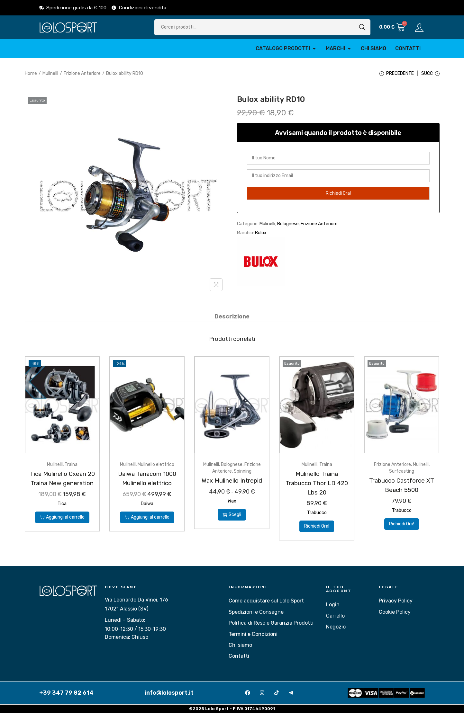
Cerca (362, 27)
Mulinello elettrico (156, 465)
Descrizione (232, 317)
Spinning (242, 472)
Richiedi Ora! (316, 526)
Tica (62, 513)
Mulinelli (50, 73)
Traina (71, 465)
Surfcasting (401, 472)
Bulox (261, 233)
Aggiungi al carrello (62, 526)
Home (31, 73)
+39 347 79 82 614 (66, 693)
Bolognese (288, 224)
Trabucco (317, 513)
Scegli (232, 515)
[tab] (232, 317)
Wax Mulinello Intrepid (232, 481)
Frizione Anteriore (82, 73)
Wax (232, 501)
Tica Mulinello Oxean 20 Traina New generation (62, 483)
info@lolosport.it (169, 693)
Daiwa (147, 504)
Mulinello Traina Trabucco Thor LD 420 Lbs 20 (317, 483)
